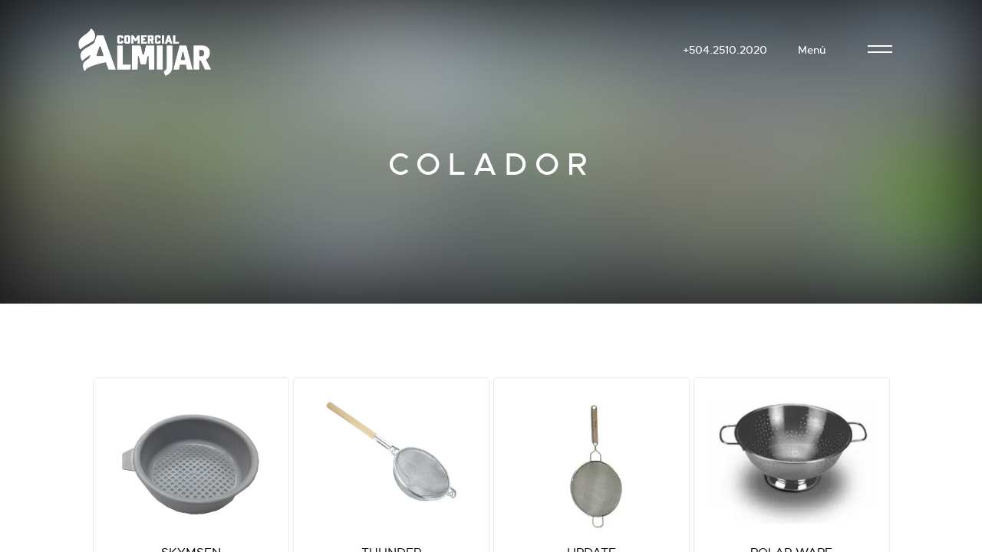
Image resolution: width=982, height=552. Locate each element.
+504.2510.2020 (725, 50)
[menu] (880, 50)
